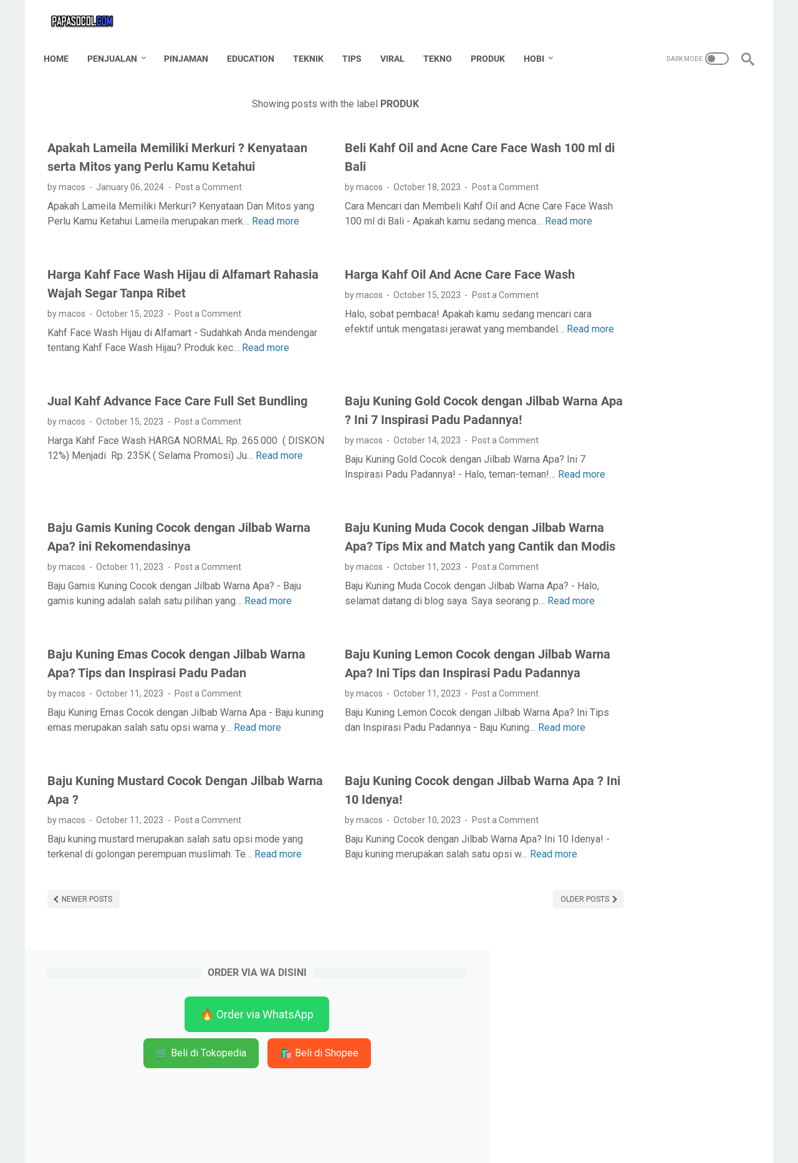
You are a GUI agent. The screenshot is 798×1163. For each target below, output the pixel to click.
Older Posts (481, 1058)
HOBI (537, 49)
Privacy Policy (482, 1131)
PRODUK (491, 49)
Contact (341, 1131)
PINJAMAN (190, 49)
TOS (433, 1131)
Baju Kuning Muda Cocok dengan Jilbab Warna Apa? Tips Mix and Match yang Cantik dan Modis (402, 623)
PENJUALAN (116, 49)
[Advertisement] (657, 440)
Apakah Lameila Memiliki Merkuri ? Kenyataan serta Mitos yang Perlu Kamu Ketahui (159, 161)
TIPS (355, 49)
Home (59, 49)
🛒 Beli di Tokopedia (657, 176)
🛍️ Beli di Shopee (657, 212)
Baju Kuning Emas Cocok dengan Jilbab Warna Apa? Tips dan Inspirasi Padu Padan (157, 783)
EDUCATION (254, 49)
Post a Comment (208, 200)
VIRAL (396, 49)
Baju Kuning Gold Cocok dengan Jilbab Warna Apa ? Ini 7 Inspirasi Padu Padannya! (399, 463)
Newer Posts (86, 1058)
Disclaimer (390, 1131)
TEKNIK (312, 49)
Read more (101, 249)
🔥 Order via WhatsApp (657, 137)
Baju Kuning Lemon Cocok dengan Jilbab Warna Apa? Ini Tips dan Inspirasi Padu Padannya (402, 783)
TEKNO (441, 49)
